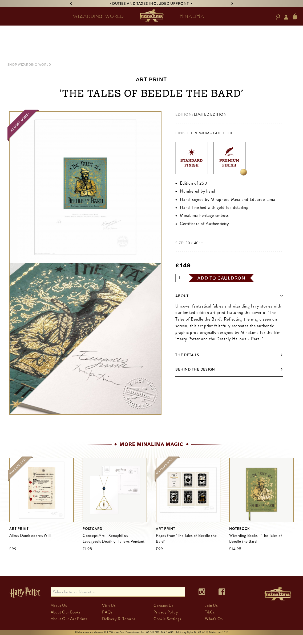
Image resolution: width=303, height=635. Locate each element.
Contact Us (163, 605)
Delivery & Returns (118, 619)
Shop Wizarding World (29, 64)
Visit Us (109, 605)
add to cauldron (221, 278)
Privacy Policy (165, 612)
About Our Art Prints (69, 619)
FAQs (107, 612)
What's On (214, 619)
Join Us (211, 605)
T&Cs (210, 612)
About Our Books (65, 612)
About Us (59, 605)
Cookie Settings (167, 619)
